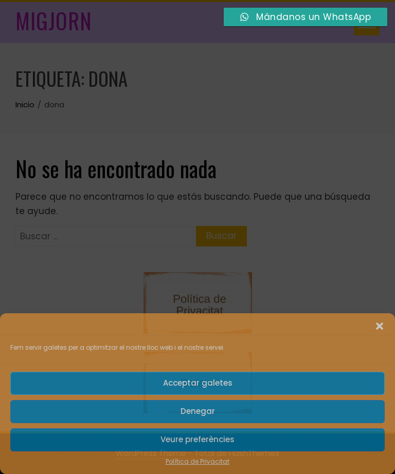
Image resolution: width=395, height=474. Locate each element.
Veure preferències (197, 439)
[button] (379, 326)
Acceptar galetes (197, 382)
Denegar (198, 411)
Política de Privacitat (197, 461)
